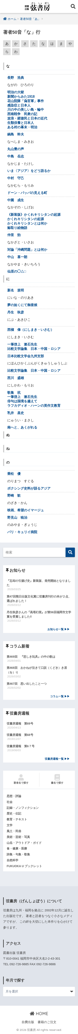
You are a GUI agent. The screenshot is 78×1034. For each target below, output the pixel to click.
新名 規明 (15, 290)
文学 (9, 825)
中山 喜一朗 (17, 257)
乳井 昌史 (15, 413)
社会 (9, 802)
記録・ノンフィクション (23, 807)
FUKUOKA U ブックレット (24, 866)
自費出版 (28, 1022)
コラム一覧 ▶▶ (60, 696)
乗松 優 (14, 473)
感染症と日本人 (19, 105)
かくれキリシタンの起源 (25, 219)
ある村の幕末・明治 (22, 127)
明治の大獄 (15, 92)
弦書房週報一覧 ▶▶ (57, 758)
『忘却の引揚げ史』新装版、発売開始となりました (39, 583)
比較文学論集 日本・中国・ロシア (34, 349)
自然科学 (12, 860)
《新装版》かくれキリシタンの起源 (34, 214)
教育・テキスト (17, 819)
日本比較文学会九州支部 (25, 356)
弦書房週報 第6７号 (21, 746)
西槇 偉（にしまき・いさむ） (30, 329)
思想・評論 (14, 796)
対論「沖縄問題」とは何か (27, 249)
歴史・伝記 (14, 813)
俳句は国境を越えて (22, 401)
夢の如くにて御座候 (22, 305)
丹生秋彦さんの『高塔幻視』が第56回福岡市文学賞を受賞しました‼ (39, 614)
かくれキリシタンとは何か (27, 223)
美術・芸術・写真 (18, 837)
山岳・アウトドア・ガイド (24, 842)
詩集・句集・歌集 (18, 854)
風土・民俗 (14, 831)
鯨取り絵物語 (17, 228)
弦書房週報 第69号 (20, 723)
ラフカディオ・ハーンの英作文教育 (34, 405)
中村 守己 (15, 178)
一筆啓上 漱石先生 (22, 344)
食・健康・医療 (17, 848)
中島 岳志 (15, 156)
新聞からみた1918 (21, 96)
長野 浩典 (15, 77)
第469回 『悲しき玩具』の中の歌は (31, 656)
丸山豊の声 (15, 149)
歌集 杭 (14, 392)
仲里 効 (14, 235)
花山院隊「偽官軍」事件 (25, 101)
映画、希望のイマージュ (25, 510)
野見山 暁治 (17, 517)
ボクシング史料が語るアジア (29, 488)
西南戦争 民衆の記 (22, 114)
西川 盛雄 (15, 378)
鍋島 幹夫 (15, 134)
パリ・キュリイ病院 (22, 532)
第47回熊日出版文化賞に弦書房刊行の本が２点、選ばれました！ (39, 599)
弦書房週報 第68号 (20, 735)
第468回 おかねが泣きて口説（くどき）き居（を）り (37, 670)
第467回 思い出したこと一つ (27, 683)
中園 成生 (15, 200)
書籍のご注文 (47, 1022)
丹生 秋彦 (15, 312)
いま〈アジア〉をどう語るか (29, 171)
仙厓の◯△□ (16, 271)
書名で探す (57, 779)
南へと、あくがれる (22, 427)
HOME (39, 1013)
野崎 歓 (14, 495)
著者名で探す (21, 779)
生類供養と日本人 (20, 123)
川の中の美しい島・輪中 (25, 109)
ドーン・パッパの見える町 (27, 193)
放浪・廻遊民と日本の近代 (27, 118)
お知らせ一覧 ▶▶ (58, 629)
